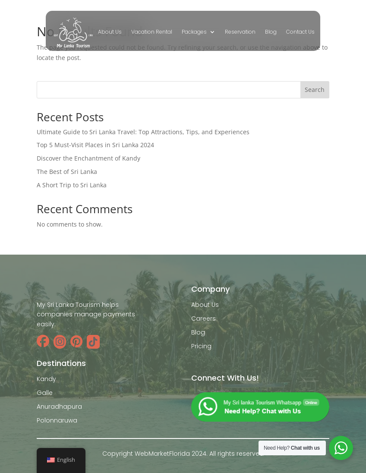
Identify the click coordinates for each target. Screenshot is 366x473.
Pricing (201, 346)
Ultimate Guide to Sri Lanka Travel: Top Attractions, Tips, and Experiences (143, 132)
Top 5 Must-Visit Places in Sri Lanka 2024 (95, 145)
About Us (110, 32)
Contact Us (300, 32)
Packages (194, 32)
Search (315, 89)
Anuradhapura (59, 406)
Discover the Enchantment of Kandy (88, 158)
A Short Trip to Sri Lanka (72, 185)
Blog (271, 32)
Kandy (46, 379)
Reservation (240, 32)
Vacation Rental (151, 32)
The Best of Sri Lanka (67, 171)
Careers (203, 318)
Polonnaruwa (57, 420)
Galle (45, 392)
